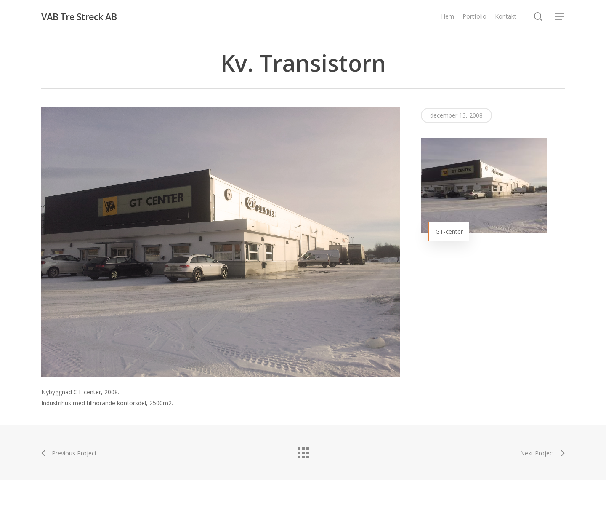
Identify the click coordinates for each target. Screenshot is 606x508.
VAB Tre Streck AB (79, 16)
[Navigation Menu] (560, 16)
